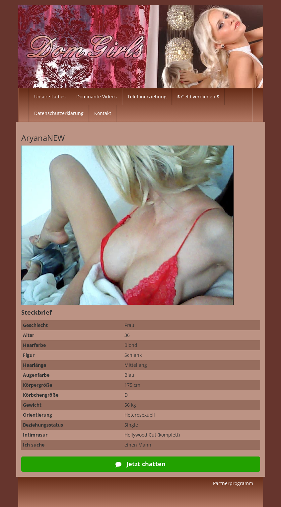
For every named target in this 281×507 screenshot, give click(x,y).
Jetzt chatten (140, 464)
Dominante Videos (96, 96)
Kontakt (102, 113)
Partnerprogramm (233, 483)
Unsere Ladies (50, 96)
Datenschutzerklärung (59, 113)
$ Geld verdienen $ (198, 96)
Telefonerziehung (147, 96)
